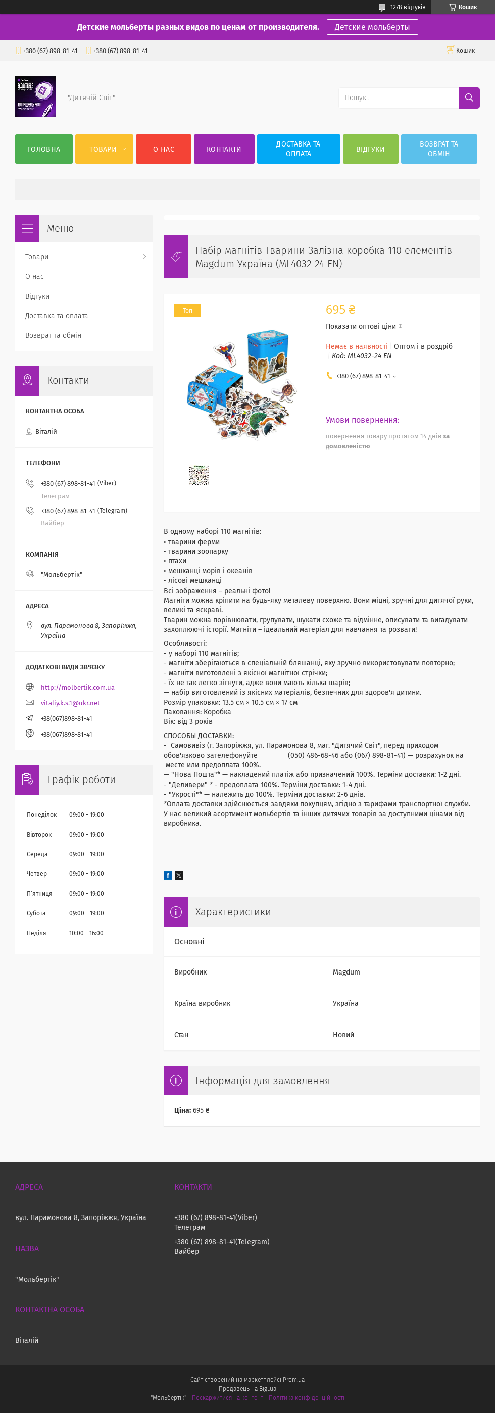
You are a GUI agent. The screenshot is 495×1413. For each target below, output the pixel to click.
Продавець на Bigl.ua (247, 1388)
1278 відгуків (408, 7)
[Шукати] (469, 98)
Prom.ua (294, 1379)
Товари (103, 149)
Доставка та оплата (298, 149)
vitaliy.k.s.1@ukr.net (70, 703)
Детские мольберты (372, 27)
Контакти (224, 149)
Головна (44, 149)
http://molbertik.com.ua (78, 687)
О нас (163, 149)
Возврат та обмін (439, 149)
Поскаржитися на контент (227, 1397)
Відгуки (370, 149)
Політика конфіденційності (306, 1397)
